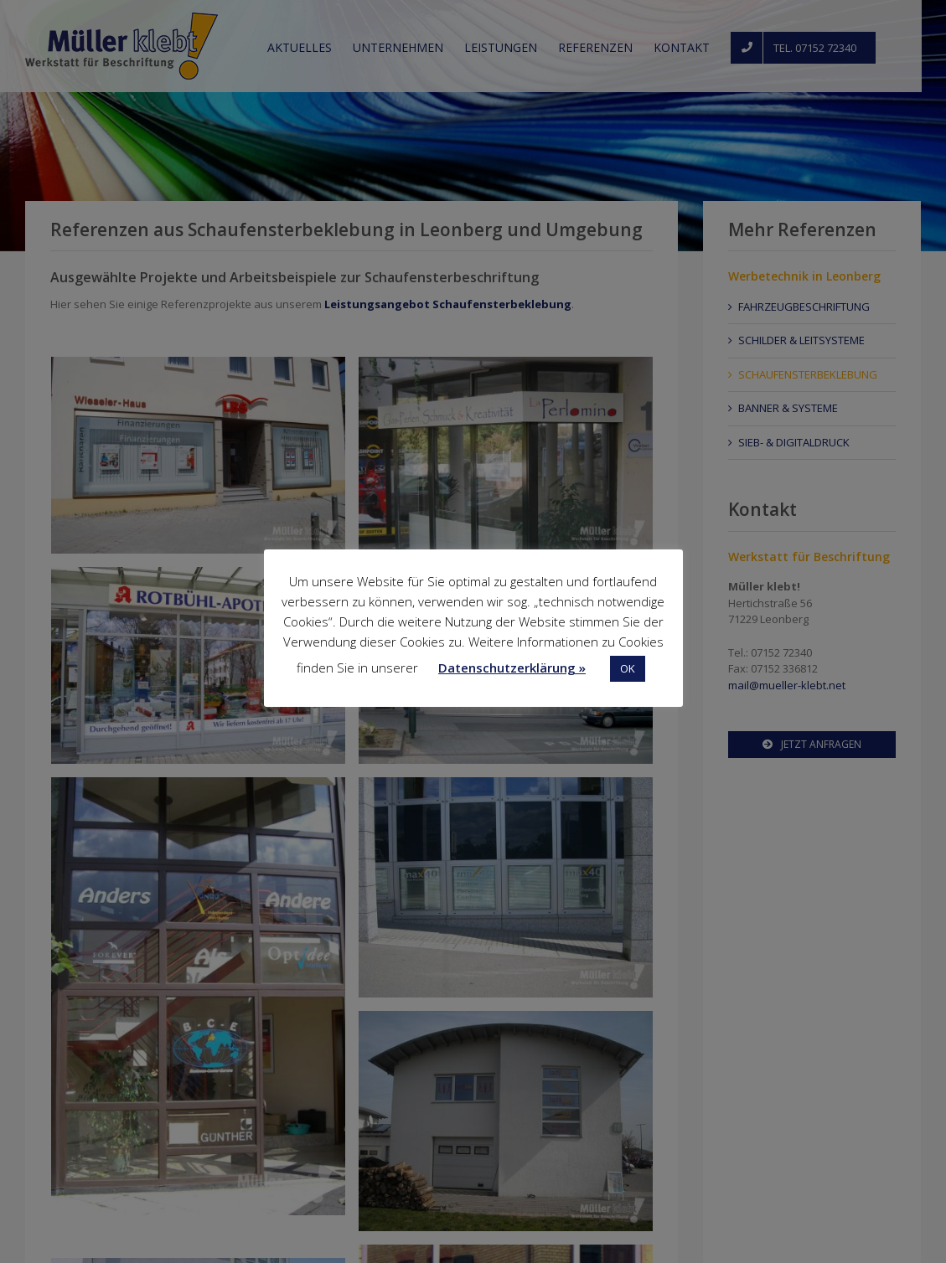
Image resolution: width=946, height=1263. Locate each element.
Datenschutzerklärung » (512, 667)
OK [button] (627, 668)
